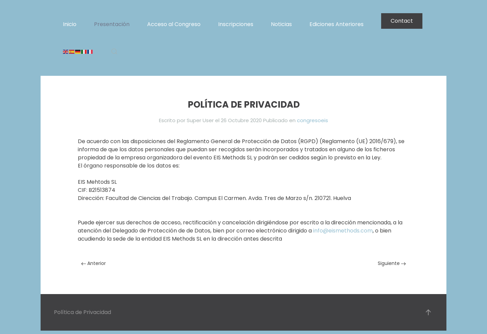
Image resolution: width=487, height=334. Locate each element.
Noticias (281, 24)
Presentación (112, 24)
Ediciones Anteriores (336, 24)
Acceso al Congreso (174, 24)
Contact (402, 21)
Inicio (69, 24)
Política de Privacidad (82, 312)
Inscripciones (235, 24)
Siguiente (392, 263)
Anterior (93, 263)
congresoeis (312, 120)
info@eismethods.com (343, 231)
